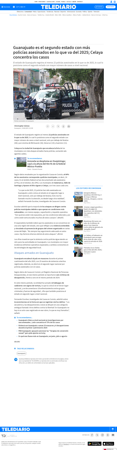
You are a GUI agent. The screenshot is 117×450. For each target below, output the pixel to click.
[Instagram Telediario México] (102, 435)
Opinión (90, 12)
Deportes (63, 12)
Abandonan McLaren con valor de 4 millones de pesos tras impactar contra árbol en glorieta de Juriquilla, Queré (93, 225)
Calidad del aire (86, 15)
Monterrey (42, 2)
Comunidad (28, 12)
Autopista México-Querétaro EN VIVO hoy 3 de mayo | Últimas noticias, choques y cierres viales (93, 197)
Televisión (96, 12)
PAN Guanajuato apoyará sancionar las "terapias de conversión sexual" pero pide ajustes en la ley (43, 332)
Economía (79, 12)
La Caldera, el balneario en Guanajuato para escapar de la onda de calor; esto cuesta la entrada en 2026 (93, 238)
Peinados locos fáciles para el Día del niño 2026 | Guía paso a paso (93, 250)
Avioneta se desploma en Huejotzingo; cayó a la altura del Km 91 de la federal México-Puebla (46, 163)
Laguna (58, 2)
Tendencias (49, 12)
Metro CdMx (58, 15)
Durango (80, 2)
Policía (35, 12)
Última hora (20, 12)
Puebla (63, 2)
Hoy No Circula (22, 15)
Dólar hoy (105, 15)
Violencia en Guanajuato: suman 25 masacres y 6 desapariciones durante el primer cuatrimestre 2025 (43, 326)
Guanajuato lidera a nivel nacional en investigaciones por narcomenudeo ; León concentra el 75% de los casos (40, 321)
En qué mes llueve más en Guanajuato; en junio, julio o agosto (42, 336)
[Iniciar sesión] (111, 2)
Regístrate (110, 7)
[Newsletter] (115, 2)
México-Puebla (77, 15)
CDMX (36, 2)
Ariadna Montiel (50, 15)
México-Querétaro (67, 15)
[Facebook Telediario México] (92, 435)
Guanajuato (21, 353)
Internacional (71, 12)
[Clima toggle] (18, 6)
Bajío (74, 2)
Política (84, 12)
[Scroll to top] (113, 429)
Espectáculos (41, 12)
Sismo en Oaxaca (31, 15)
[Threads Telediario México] (107, 435)
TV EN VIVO (100, 7)
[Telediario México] (58, 7)
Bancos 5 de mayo (96, 15)
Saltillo (69, 2)
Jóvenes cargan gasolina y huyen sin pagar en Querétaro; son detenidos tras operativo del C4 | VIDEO (93, 211)
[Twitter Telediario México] (97, 435)
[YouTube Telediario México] (113, 435)
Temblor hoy (41, 15)
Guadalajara (51, 2)
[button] (48, 126)
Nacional (56, 12)
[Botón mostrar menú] (6, 7)
